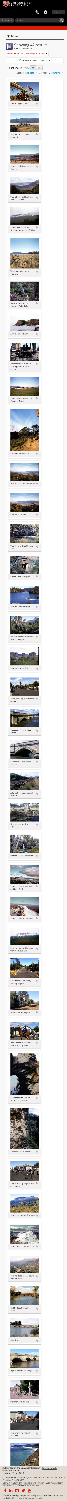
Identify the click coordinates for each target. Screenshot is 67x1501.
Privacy (40, 1482)
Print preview (14, 67)
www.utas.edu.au (11, 1470)
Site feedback (9, 1485)
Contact (6, 1482)
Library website (49, 1467)
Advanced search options (34, 60)
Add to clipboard (37, 104)
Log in (57, 12)
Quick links (45, 12)
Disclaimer (29, 1482)
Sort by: (20, 72)
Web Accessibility (54, 1482)
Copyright (17, 1482)
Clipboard (37, 12)
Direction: (43, 72)
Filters (13, 36)
